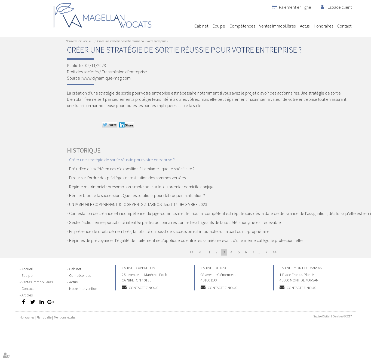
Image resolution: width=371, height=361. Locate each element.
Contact (344, 26)
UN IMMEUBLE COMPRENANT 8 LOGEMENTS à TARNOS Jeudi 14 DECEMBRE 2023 (138, 204)
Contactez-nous (143, 287)
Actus (304, 26)
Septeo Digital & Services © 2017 (332, 316)
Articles (27, 295)
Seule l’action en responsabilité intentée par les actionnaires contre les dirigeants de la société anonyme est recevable (175, 222)
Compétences (242, 26)
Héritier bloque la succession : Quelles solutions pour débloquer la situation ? (137, 195)
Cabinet (201, 26)
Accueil (188, 26)
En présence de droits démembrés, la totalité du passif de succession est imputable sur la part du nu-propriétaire (169, 231)
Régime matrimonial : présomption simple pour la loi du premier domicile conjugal (142, 186)
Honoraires (323, 26)
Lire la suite (191, 105)
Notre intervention (83, 288)
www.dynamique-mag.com (106, 78)
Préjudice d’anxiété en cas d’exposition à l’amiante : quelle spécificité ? (132, 168)
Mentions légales (64, 317)
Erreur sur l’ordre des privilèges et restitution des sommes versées (127, 177)
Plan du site (43, 317)
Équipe (219, 26)
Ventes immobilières (277, 26)
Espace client (340, 7)
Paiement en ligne (295, 7)
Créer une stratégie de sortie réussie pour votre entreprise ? (132, 41)
